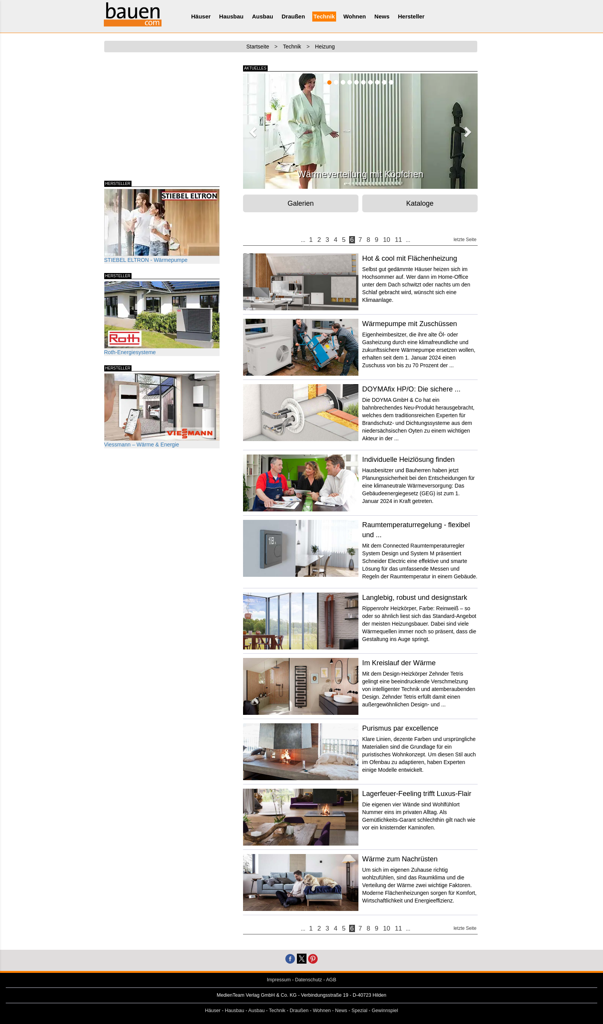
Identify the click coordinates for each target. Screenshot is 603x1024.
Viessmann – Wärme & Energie (162, 410)
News (382, 16)
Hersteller (411, 16)
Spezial (359, 1010)
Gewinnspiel (385, 1010)
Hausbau (231, 16)
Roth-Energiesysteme (162, 318)
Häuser (201, 16)
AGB (331, 979)
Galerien (301, 203)
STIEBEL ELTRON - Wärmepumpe (162, 226)
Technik (324, 16)
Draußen (293, 16)
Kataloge (419, 203)
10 (386, 239)
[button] (252, 129)
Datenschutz (308, 979)
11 (398, 239)
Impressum (279, 979)
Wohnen (354, 16)
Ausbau (262, 16)
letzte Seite (464, 239)
